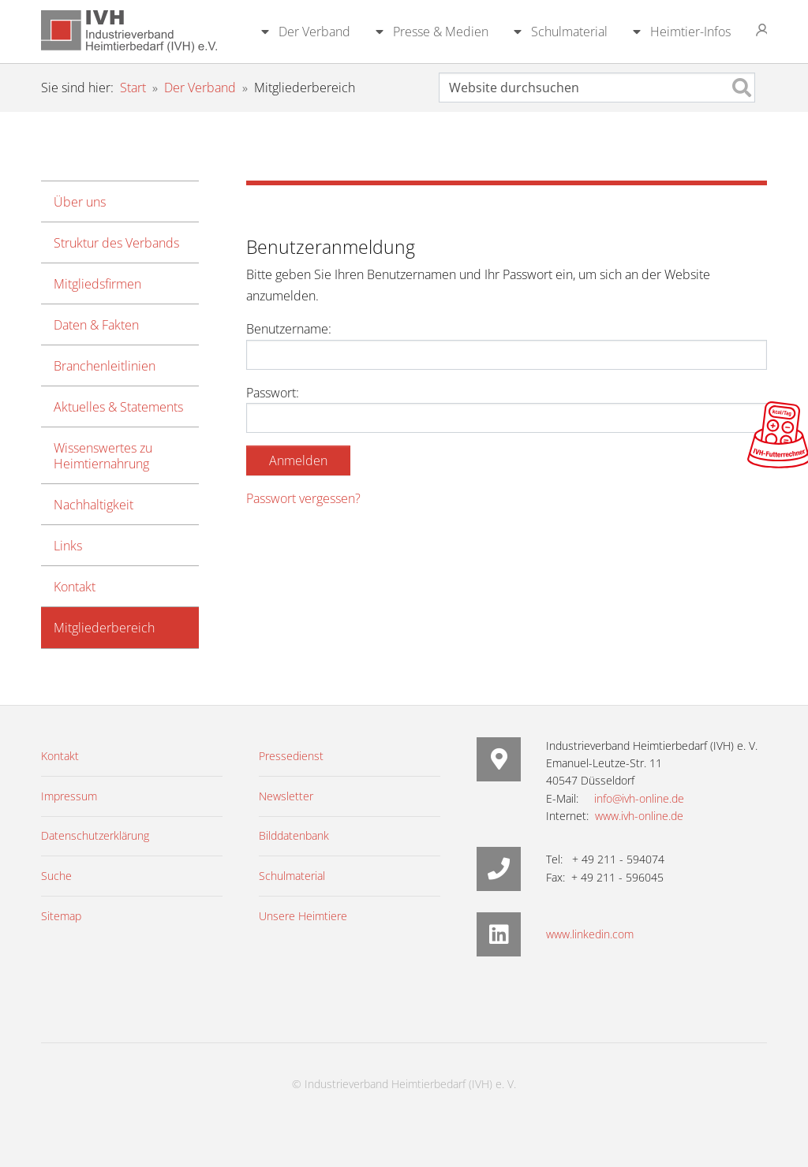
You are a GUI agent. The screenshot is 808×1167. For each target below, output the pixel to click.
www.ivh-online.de (639, 815)
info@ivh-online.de (639, 798)
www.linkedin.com (590, 934)
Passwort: (506, 408)
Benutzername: (506, 344)
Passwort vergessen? (303, 498)
